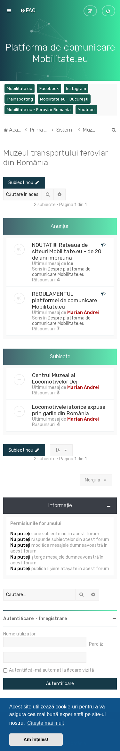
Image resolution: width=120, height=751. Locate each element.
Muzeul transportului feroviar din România (55, 156)
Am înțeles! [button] (36, 739)
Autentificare (18, 618)
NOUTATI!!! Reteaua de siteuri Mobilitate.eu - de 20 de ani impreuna (66, 250)
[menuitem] (28, 10)
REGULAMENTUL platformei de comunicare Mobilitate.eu (64, 299)
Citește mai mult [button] (45, 723)
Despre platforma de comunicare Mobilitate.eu (61, 271)
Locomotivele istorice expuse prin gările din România (68, 409)
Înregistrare (53, 618)
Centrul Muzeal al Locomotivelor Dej (54, 377)
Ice (70, 263)
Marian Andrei (83, 312)
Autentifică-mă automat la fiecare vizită (51, 669)
